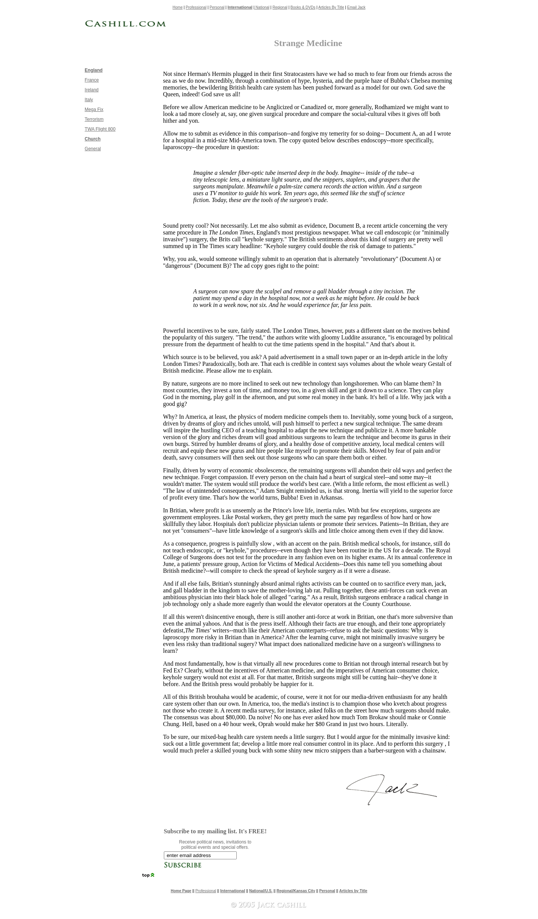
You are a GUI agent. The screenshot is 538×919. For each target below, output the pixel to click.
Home (178, 7)
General (93, 148)
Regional (280, 7)
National (261, 7)
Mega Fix (94, 109)
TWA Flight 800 (100, 129)
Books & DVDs (302, 7)
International (240, 7)
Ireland (92, 90)
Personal (217, 7)
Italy (89, 99)
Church (92, 139)
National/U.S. (261, 891)
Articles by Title (353, 891)
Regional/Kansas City (295, 891)
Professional (196, 7)
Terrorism (94, 119)
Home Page (181, 891)
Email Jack (356, 7)
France (92, 80)
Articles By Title (331, 7)
